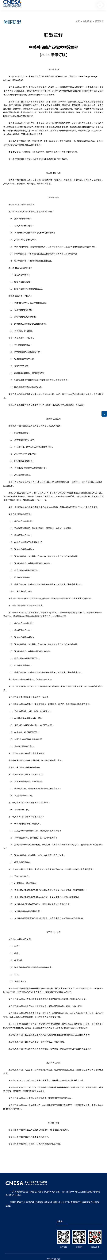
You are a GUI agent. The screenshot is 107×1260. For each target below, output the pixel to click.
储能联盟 (87, 21)
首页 (77, 21)
